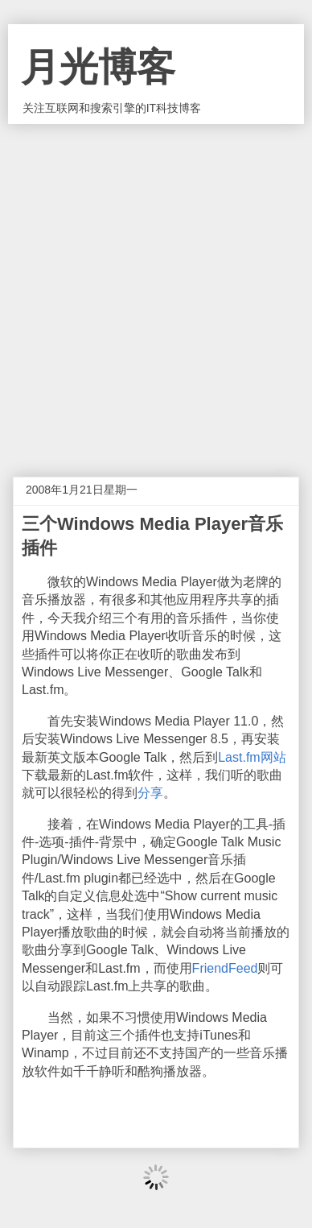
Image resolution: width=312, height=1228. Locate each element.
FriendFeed (225, 968)
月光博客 (98, 67)
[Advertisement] (156, 288)
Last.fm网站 (251, 757)
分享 (150, 793)
